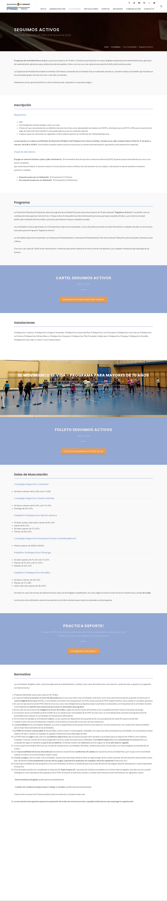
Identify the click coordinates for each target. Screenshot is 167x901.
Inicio (106, 47)
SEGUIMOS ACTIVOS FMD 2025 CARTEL (83, 299)
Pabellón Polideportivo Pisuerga (32, 552)
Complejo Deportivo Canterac (31, 484)
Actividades (115, 47)
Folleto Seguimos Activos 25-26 (83, 451)
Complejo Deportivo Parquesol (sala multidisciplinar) (45, 538)
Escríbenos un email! (83, 651)
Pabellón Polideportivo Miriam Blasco (35, 515)
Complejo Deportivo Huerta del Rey (34, 498)
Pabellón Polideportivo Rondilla (32, 572)
